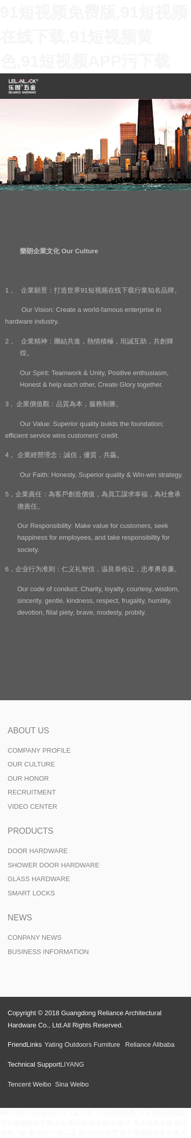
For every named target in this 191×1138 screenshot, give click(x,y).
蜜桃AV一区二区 (52, 1132)
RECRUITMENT (32, 792)
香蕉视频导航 (153, 1123)
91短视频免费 (115, 1113)
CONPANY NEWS (35, 937)
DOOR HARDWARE (38, 851)
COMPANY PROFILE (39, 750)
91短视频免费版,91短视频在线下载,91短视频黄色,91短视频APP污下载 (93, 36)
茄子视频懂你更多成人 (153, 1132)
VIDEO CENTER (33, 806)
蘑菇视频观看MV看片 (99, 1123)
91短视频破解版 (161, 1113)
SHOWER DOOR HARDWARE (53, 865)
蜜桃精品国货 (98, 1132)
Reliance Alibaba (150, 1044)
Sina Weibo (72, 1084)
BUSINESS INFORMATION (48, 952)
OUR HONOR (28, 778)
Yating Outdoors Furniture (82, 1044)
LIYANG (72, 1064)
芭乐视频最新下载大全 (33, 1123)
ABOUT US (28, 730)
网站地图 (13, 1113)
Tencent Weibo (29, 1084)
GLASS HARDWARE (39, 879)
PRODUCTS (30, 831)
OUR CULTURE (31, 764)
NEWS (20, 917)
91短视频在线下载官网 (59, 1113)
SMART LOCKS (31, 893)
